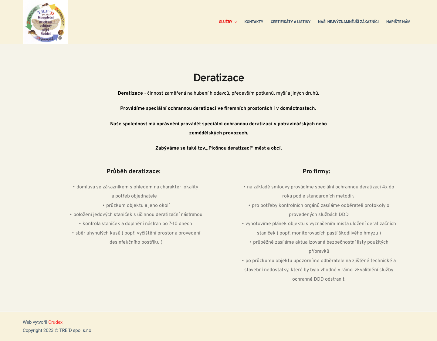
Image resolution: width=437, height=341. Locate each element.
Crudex (55, 322)
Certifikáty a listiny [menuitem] (290, 22)
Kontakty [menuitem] (254, 22)
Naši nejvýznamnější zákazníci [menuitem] (348, 22)
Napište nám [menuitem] (398, 22)
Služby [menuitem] (229, 22)
